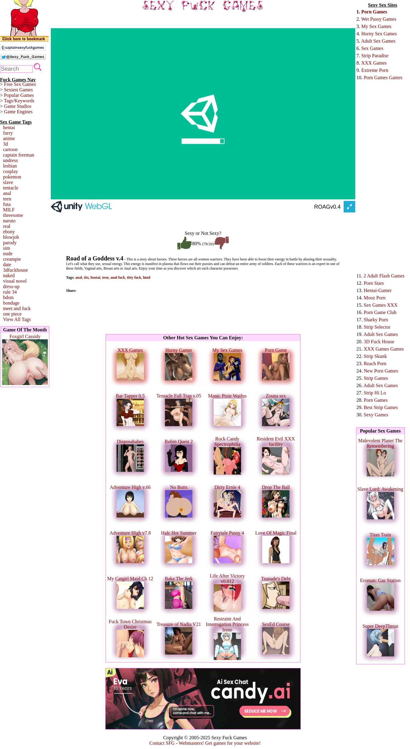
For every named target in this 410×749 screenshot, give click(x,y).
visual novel (15, 281)
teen (7, 198)
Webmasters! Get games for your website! (220, 743)
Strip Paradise (374, 55)
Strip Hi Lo (375, 392)
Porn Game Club (380, 312)
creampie (12, 259)
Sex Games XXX (381, 305)
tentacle (10, 187)
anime (9, 138)
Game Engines (18, 111)
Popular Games (19, 95)
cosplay (10, 171)
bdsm (8, 297)
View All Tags (17, 319)
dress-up (11, 286)
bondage (11, 303)
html (146, 277)
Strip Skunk (375, 356)
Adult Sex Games (378, 41)
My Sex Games (376, 26)
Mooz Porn (375, 297)
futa (7, 204)
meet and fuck (17, 308)
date (7, 264)
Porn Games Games (383, 77)
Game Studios (17, 106)
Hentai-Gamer (378, 290)
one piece (12, 313)
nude (7, 253)
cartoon (10, 149)
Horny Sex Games (379, 33)
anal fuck (117, 277)
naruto (9, 220)
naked (9, 275)
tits (86, 277)
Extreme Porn (374, 70)
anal (7, 193)
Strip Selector (377, 327)
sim (6, 248)
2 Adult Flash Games (384, 275)
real (6, 226)
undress (10, 160)
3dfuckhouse (15, 270)
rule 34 (10, 292)
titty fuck (134, 277)
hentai (9, 127)
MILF (9, 209)
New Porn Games (381, 370)
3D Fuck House (379, 341)
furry (8, 133)
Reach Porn (375, 363)
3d (5, 144)
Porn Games (374, 11)
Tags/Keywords (19, 100)
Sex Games (372, 48)
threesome (13, 215)
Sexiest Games (18, 89)
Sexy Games (376, 414)
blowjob (11, 237)
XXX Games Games (384, 349)
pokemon (12, 176)
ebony (9, 231)
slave (8, 182)
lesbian (10, 165)
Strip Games (376, 378)
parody (9, 242)
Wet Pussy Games (378, 19)
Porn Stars (374, 283)
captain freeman (18, 154)
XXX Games (374, 62)
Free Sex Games (20, 84)
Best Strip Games (381, 407)
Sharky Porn (376, 319)
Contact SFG (162, 743)
